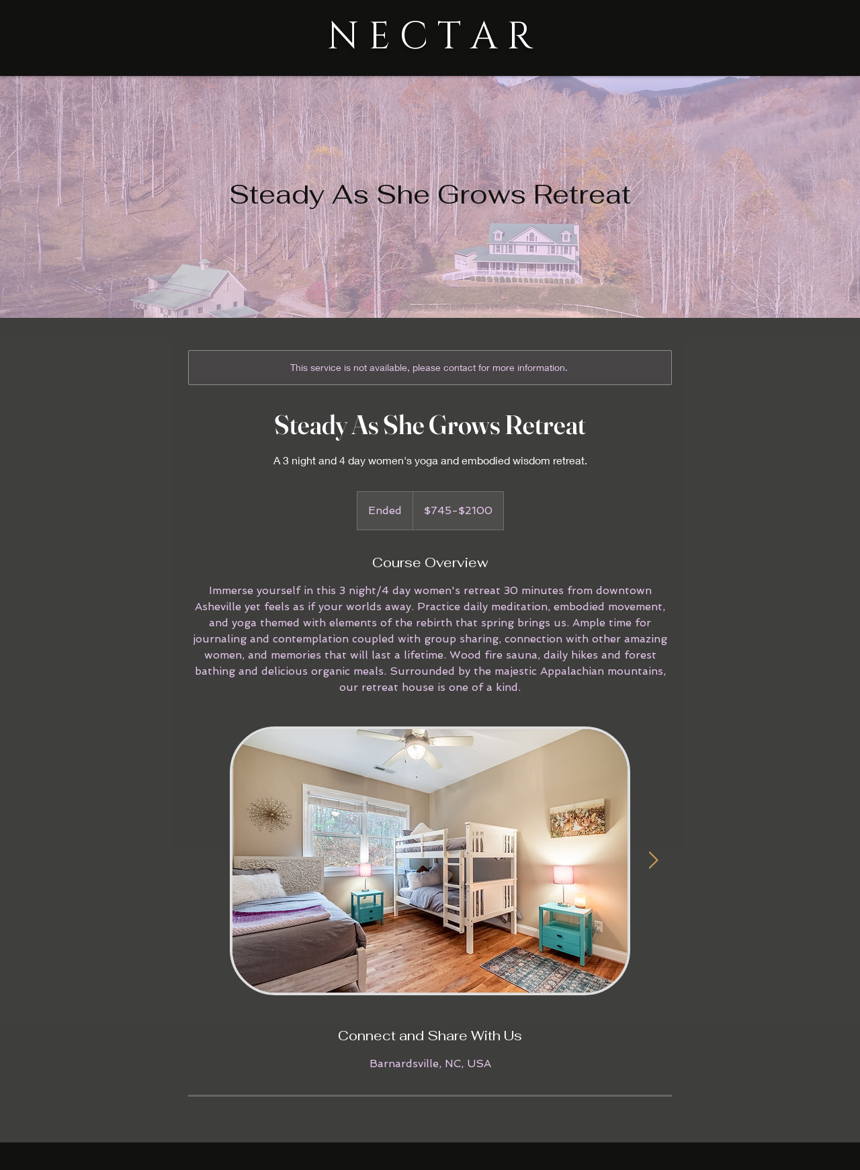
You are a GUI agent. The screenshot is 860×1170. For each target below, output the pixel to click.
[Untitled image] (430, 860)
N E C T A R (430, 37)
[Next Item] (653, 860)
